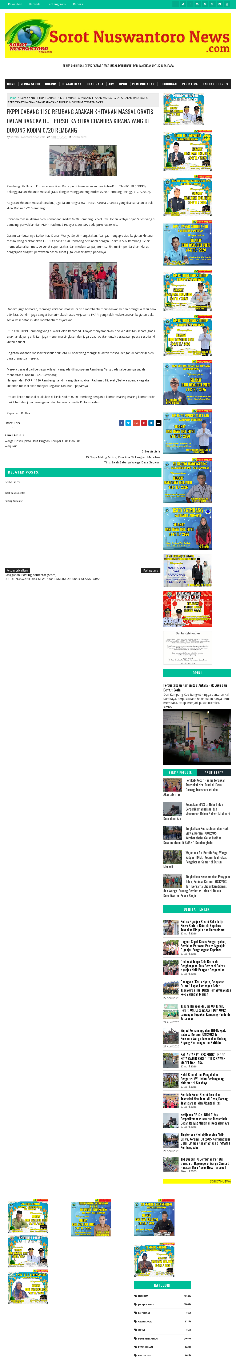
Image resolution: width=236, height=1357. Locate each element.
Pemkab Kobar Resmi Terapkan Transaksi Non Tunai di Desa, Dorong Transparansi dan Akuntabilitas (194, 787)
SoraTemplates (26, 1349)
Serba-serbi (28, 98)
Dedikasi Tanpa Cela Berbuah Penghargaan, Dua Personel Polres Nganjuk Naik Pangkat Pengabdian (203, 965)
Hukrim (50, 84)
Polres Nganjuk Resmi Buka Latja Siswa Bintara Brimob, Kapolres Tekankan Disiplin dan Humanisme (202, 925)
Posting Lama (148, 554)
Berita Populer (180, 772)
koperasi (187, 1269)
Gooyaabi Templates (64, 1349)
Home (11, 84)
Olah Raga (95, 84)
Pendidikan (168, 84)
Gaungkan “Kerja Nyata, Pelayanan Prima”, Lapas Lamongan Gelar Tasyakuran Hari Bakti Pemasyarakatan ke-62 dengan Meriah (206, 988)
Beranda (34, 4)
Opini (123, 84)
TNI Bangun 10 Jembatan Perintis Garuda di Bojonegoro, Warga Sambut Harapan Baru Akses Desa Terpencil (205, 1163)
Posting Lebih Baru (17, 554)
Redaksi (78, 4)
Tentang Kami (56, 4)
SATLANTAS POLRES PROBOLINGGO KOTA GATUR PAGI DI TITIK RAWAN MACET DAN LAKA (203, 1058)
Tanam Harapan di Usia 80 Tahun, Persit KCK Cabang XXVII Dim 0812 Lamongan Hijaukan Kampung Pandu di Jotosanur (205, 1012)
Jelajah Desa (71, 84)
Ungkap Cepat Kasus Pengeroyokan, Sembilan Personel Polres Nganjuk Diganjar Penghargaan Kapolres (203, 945)
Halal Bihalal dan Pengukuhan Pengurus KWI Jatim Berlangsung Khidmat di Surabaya (202, 1078)
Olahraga (188, 1278)
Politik (186, 1320)
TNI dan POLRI (214, 84)
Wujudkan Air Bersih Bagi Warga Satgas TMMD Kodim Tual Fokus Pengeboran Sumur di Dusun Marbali (195, 859)
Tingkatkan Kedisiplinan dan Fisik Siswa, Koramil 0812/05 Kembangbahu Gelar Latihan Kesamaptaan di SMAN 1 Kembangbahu (195, 835)
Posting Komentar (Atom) (38, 559)
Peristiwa (190, 84)
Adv (111, 84)
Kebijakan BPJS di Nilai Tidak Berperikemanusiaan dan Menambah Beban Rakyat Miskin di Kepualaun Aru (196, 811)
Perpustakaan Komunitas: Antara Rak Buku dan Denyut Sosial (195, 687)
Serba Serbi (30, 84)
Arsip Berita (214, 772)
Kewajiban (15, 4)
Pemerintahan (143, 84)
